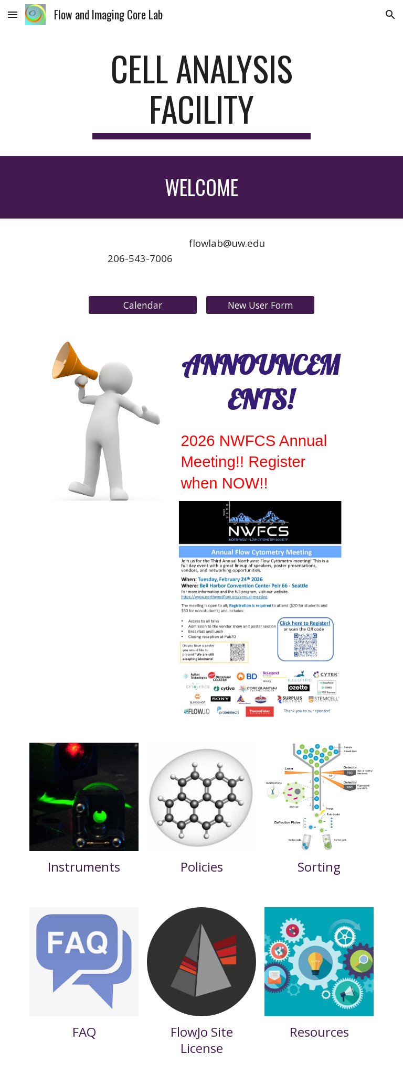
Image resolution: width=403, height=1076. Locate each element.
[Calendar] (142, 305)
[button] (12, 14)
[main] (201, 94)
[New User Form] (260, 305)
